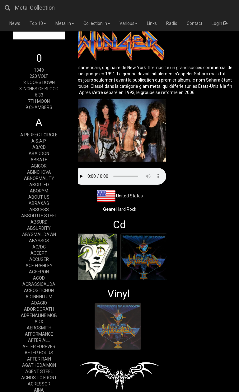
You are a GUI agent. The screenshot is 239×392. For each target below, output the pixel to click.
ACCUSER (39, 259)
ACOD (39, 278)
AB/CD (39, 147)
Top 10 (38, 23)
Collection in (96, 23)
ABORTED (39, 184)
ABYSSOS (39, 240)
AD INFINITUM (39, 296)
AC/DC (39, 246)
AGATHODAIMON (39, 365)
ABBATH (39, 159)
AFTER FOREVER (38, 346)
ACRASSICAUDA (38, 284)
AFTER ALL (39, 340)
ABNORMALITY (39, 178)
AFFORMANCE (39, 334)
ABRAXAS (39, 203)
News (14, 23)
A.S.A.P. (38, 141)
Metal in (64, 23)
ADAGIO (39, 302)
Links (152, 23)
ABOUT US (38, 197)
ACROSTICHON (39, 290)
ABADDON (39, 153)
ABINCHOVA (39, 172)
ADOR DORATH (39, 309)
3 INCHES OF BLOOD (39, 88)
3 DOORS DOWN (39, 82)
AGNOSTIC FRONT (39, 377)
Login (219, 23)
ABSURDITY (39, 228)
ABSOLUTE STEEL (39, 215)
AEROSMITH (39, 327)
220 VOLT (39, 76)
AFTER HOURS (39, 352)
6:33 (39, 94)
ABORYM (39, 190)
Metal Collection (35, 7)
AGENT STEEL (39, 371)
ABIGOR (39, 165)
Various (129, 23)
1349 (39, 70)
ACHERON (39, 271)
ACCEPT (38, 253)
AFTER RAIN (39, 359)
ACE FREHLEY (39, 265)
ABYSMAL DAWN (39, 234)
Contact (194, 23)
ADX (39, 321)
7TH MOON (39, 101)
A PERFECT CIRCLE (39, 134)
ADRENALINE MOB (39, 315)
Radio (171, 23)
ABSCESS (39, 209)
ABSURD (39, 222)
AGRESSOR (39, 383)
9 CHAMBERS (39, 107)
